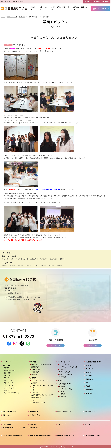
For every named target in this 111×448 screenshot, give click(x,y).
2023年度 (28, 265)
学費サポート (35, 391)
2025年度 (12, 265)
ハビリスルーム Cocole (92, 434)
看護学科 (62, 259)
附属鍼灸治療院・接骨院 (93, 361)
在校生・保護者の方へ (10, 410)
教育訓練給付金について (39, 396)
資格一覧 (6, 377)
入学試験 (34, 382)
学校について (43, 8)
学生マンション (8, 379)
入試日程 (62, 390)
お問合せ (106, 2)
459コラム (89, 392)
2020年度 (51, 265)
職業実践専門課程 (9, 369)
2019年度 (59, 265)
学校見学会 (62, 368)
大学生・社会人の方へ (64, 410)
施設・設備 (7, 372)
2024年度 (20, 265)
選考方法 (62, 393)
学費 (32, 389)
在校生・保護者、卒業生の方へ (60, 8)
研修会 (88, 381)
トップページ (7, 361)
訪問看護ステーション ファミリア (68, 434)
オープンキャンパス (64, 361)
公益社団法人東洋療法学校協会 (12, 434)
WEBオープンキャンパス (67, 373)
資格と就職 (7, 374)
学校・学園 (5, 259)
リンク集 (87, 423)
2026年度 (4, 265)
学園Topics (89, 378)
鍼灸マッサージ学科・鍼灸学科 (19, 259)
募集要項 (62, 385)
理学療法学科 (44, 259)
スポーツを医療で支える (11, 392)
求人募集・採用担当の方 (80, 8)
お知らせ (88, 2)
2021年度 (43, 265)
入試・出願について (64, 383)
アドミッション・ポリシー (39, 379)
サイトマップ (61, 423)
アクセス (97, 2)
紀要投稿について (90, 410)
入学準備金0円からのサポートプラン (42, 394)
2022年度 (36, 265)
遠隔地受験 (62, 395)
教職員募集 (89, 388)
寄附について (7, 414)
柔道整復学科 (34, 259)
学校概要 (6, 367)
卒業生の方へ (34, 410)
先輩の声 (88, 371)
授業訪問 (88, 375)
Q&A (32, 399)
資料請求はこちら (91, 344)
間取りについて (8, 382)
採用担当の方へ (35, 414)
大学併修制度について (38, 401)
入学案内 (33, 377)
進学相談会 (62, 376)
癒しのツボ (89, 368)
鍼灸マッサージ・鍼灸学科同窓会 (40, 434)
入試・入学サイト (54, 344)
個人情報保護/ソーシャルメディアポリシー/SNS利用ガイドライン (23, 427)
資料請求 (61, 379)
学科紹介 (33, 8)
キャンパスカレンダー (11, 387)
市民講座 (88, 385)
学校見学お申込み (64, 371)
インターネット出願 (65, 388)
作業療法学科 (53, 259)
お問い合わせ (7, 423)
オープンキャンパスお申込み (68, 366)
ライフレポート (8, 384)
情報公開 (6, 389)
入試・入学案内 (99, 9)
